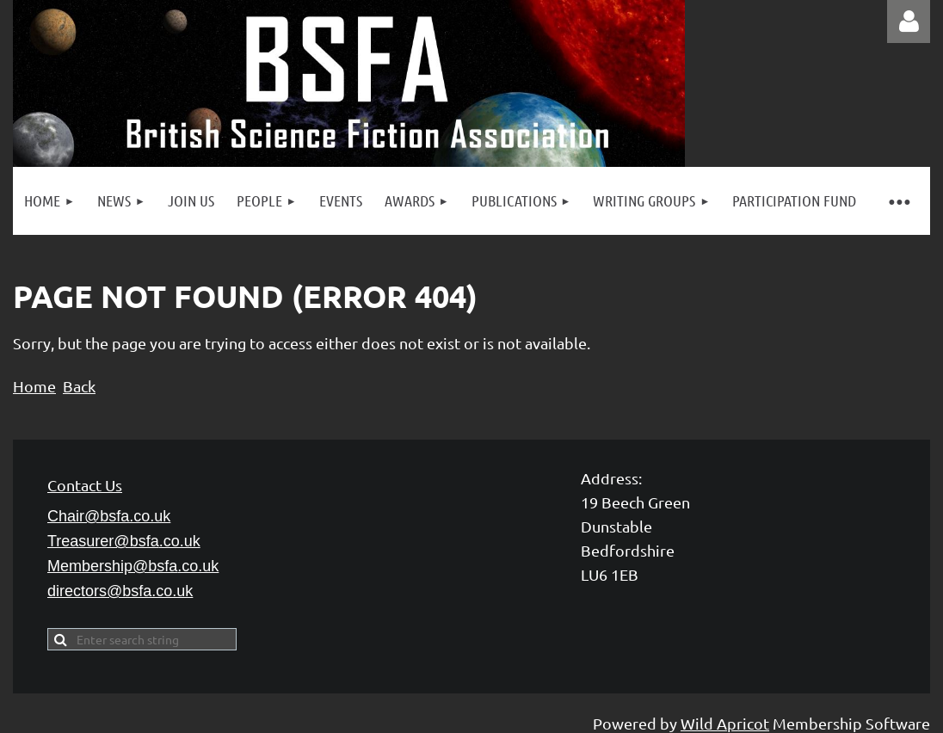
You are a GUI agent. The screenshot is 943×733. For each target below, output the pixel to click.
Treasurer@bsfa (123, 541)
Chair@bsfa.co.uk (108, 516)
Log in (908, 21)
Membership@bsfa (133, 566)
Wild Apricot (725, 723)
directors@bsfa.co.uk (120, 591)
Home (34, 386)
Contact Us (84, 485)
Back (79, 386)
